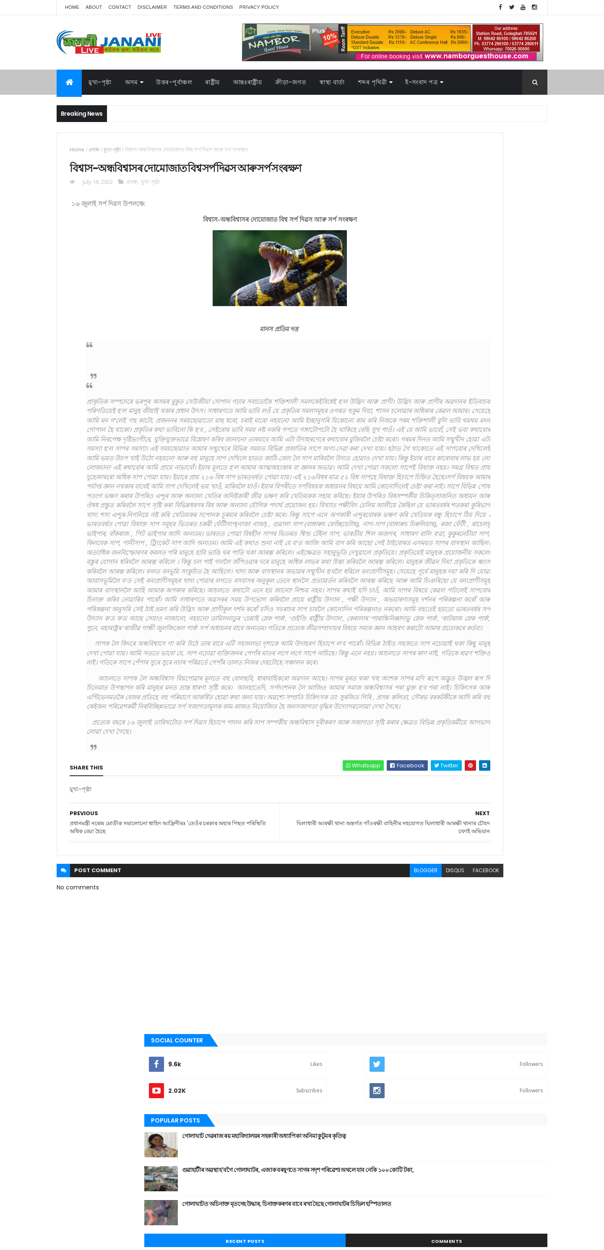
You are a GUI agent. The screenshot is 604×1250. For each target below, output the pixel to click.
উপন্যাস (409, 543)
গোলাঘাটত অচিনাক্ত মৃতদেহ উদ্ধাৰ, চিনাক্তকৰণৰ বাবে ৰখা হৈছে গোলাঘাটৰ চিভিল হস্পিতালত (487, 307)
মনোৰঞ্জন (410, 656)
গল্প (404, 585)
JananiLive (100, 1231)
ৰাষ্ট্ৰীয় (406, 699)
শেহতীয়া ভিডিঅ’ (416, 727)
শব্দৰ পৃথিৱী (372, 82)
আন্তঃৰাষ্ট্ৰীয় (412, 515)
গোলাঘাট (410, 600)
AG (74, 1239)
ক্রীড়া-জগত (290, 82)
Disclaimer (152, 7)
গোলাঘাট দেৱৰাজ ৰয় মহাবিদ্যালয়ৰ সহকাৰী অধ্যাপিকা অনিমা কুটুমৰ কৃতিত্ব (480, 239)
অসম (131, 82)
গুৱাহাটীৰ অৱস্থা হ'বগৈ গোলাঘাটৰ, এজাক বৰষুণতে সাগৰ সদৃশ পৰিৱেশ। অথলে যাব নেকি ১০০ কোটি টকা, (490, 277)
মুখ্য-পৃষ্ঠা (100, 82)
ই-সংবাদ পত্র (421, 82)
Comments (509, 340)
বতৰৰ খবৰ (411, 642)
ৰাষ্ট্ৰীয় (212, 82)
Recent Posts (433, 340)
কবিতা (407, 557)
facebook (361, 1043)
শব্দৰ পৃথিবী (411, 713)
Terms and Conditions (203, 7)
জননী (407, 614)
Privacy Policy (259, 7)
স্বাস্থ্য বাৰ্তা (332, 82)
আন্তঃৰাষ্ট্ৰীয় (247, 82)
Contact (120, 7)
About (94, 7)
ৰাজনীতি (409, 685)
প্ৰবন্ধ (94, 149)
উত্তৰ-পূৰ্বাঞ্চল (174, 82)
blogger (301, 1043)
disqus (330, 1043)
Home (72, 7)
